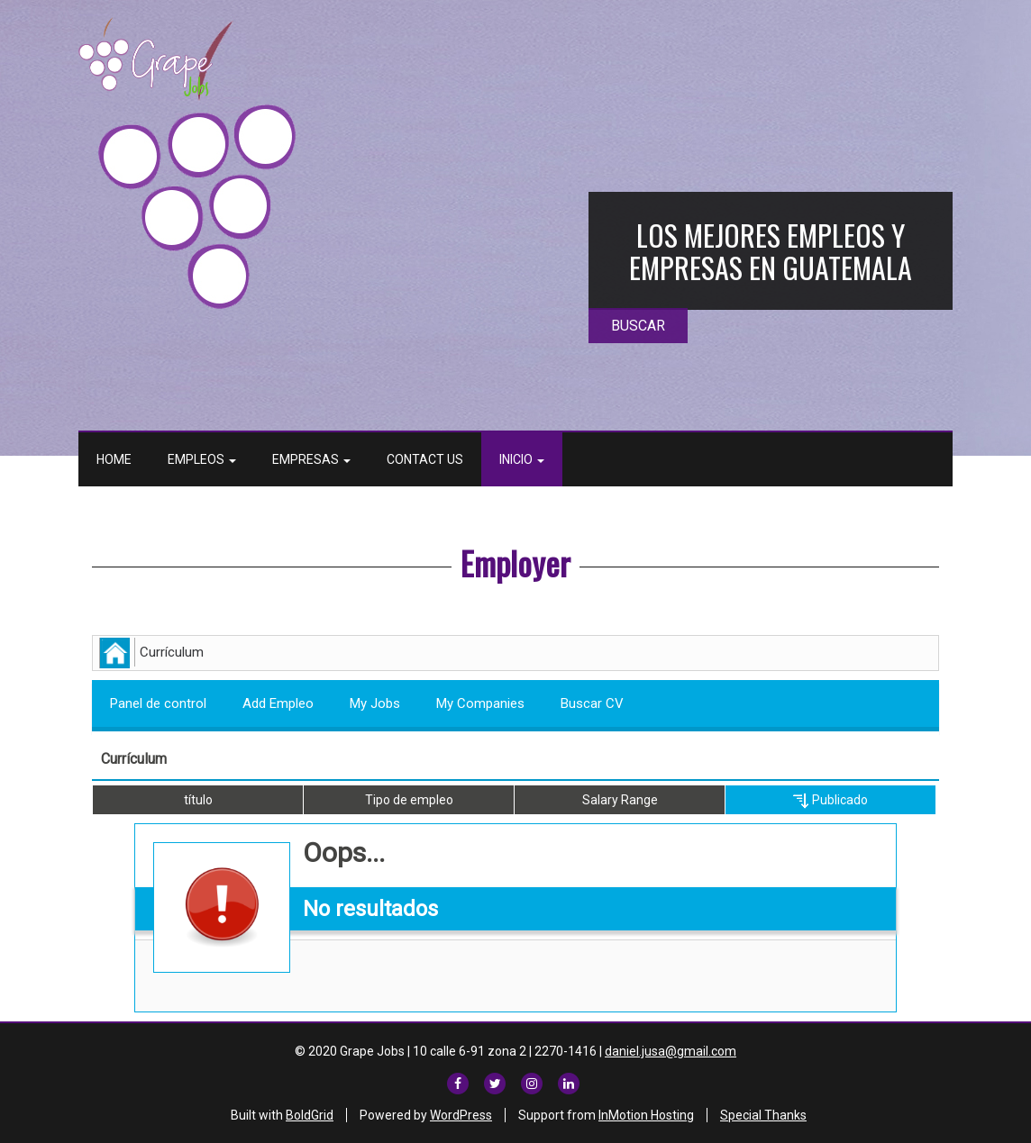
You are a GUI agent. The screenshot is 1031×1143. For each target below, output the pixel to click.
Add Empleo (278, 703)
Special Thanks (763, 1115)
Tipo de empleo (409, 800)
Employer (515, 562)
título (198, 800)
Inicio (521, 459)
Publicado (830, 801)
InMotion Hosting (646, 1115)
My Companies (480, 703)
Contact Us (425, 459)
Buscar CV (592, 703)
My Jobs (375, 703)
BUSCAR (638, 325)
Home (114, 459)
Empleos (202, 459)
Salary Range (620, 800)
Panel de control (158, 703)
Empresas (311, 459)
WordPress (461, 1115)
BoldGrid (309, 1115)
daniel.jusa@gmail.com (670, 1051)
